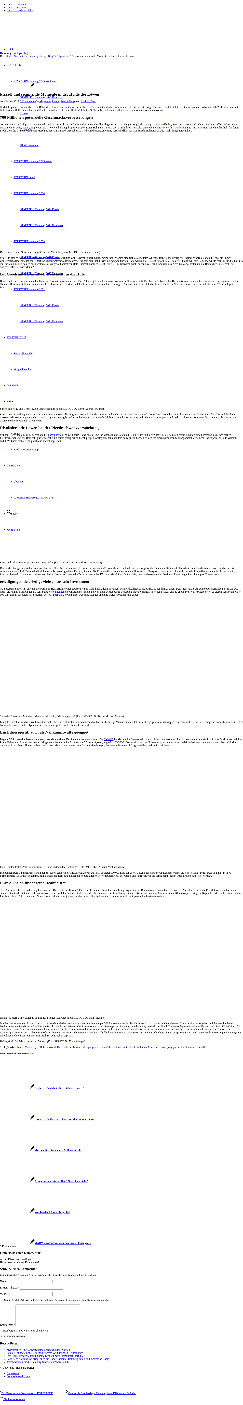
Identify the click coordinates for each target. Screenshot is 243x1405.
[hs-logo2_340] (25, 30)
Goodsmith (195, 281)
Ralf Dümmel (188, 1047)
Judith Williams (138, 1047)
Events (55, 101)
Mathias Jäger (88, 101)
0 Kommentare (28, 101)
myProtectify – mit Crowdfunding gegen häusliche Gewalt (38, 1353)
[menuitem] (125, 1377)
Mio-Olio (168, 127)
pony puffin (54, 434)
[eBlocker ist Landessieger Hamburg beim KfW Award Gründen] (101, 1397)
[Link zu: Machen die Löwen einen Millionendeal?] (40, 1150)
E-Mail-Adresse (9, 1287)
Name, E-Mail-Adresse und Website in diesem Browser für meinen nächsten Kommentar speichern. (58, 1300)
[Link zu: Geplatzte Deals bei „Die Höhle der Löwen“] (42, 1088)
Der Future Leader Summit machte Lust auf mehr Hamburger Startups (45, 1359)
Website (4, 1293)
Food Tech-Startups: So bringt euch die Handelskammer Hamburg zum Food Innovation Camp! (58, 1363)
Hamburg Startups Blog (14, 53)
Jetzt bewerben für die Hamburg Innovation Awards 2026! (38, 1366)
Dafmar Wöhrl (48, 1047)
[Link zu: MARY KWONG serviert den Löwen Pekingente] (45, 1243)
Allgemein (45, 101)
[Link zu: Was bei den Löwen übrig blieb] (35, 1212)
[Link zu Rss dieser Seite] (20, 10)
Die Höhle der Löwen (68, 1047)
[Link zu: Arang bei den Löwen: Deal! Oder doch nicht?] (44, 1181)
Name (4, 1281)
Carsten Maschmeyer (27, 1047)
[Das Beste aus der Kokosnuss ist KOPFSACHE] (33, 1397)
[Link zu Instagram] (16, 4)
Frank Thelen (108, 1047)
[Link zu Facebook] (16, 7)
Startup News (68, 101)
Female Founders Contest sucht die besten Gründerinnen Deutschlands (45, 1356)
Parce (82, 890)
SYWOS (108, 739)
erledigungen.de (59, 591)
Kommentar (7, 1328)
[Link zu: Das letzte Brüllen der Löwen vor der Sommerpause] (47, 1119)
